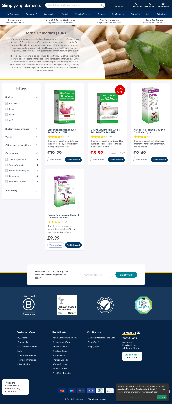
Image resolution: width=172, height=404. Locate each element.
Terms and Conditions (27, 360)
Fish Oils (65, 14)
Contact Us (22, 342)
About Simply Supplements (65, 337)
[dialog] (142, 392)
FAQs (19, 351)
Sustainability (59, 355)
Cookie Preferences (26, 355)
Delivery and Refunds (27, 346)
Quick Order (162, 14)
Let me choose (136, 397)
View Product (55, 159)
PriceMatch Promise (62, 373)
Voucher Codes (60, 368)
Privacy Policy (23, 364)
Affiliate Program (60, 364)
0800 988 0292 (129, 338)
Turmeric (101, 14)
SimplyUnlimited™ (61, 346)
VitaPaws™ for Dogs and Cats (101, 337)
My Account (22, 337)
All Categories (13, 14)
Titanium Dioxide (60, 360)
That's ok (162, 397)
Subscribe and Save (62, 342)
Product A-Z (31, 14)
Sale (148, 14)
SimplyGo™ (93, 346)
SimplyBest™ (94, 342)
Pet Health (135, 14)
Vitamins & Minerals (83, 14)
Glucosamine (49, 14)
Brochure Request (61, 351)
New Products (118, 14)
